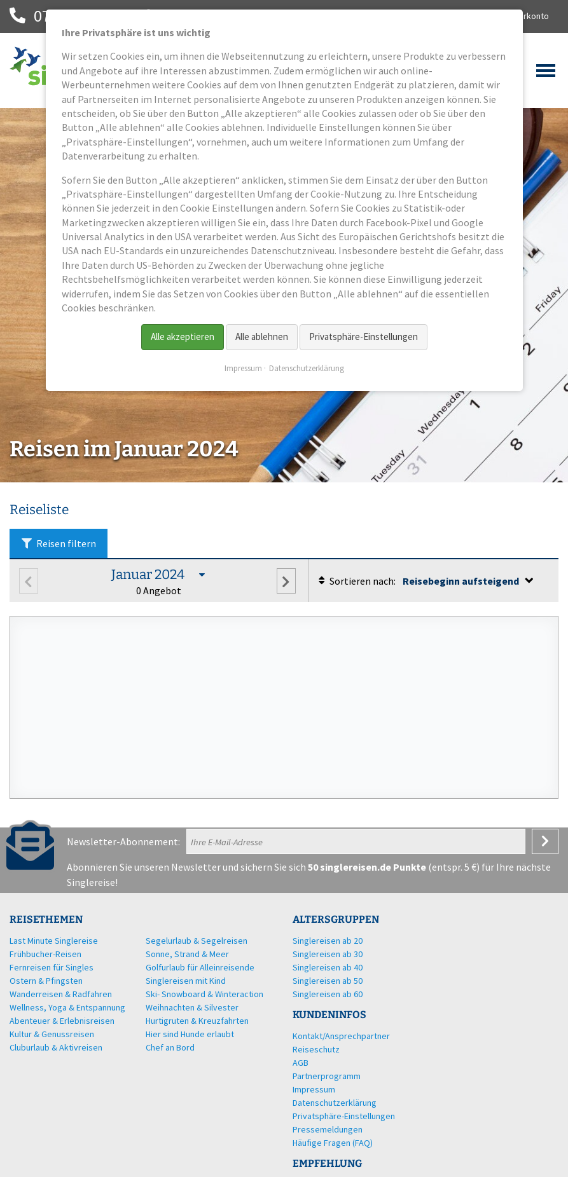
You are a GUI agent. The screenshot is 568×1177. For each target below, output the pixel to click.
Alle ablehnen (261, 336)
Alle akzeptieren (182, 336)
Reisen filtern (58, 543)
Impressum (243, 368)
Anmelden (545, 841)
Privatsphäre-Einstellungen (363, 336)
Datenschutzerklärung (306, 368)
